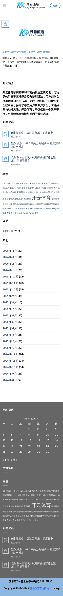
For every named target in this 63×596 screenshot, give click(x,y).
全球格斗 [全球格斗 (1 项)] (31, 192)
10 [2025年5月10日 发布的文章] (47, 434)
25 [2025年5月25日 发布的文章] (56, 446)
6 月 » (14, 459)
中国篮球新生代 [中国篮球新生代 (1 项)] (9, 188)
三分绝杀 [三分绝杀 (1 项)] (27, 183)
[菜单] (5, 6)
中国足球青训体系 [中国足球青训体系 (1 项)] (48, 188)
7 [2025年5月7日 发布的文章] (20, 434)
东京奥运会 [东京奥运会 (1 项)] (36, 183)
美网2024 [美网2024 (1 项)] (38, 208)
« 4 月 (6, 459)
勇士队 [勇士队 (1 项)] (38, 192)
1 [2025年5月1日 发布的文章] (29, 429)
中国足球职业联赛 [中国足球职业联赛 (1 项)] (33, 188)
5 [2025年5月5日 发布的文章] (3, 434)
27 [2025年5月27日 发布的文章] (12, 451)
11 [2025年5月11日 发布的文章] (56, 434)
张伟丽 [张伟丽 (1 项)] (54, 199)
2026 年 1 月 (10, 270)
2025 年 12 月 (10, 276)
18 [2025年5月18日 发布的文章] (56, 440)
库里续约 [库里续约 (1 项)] (27, 199)
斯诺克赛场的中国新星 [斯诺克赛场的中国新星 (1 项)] (33, 204)
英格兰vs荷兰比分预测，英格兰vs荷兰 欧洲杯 (26, 52)
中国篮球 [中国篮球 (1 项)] (55, 183)
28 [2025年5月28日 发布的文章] (20, 451)
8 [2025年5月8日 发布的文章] (29, 434)
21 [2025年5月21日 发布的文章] (20, 446)
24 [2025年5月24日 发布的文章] (47, 446)
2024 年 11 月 (10, 360)
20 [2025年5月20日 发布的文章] (12, 446)
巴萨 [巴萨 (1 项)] (21, 199)
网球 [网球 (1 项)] (32, 208)
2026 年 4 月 (10, 250)
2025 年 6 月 (10, 315)
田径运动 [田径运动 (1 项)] (21, 208)
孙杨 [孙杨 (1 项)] (17, 199)
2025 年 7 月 (10, 308)
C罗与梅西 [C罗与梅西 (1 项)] (7, 183)
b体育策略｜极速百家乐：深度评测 (32, 132)
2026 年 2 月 (10, 263)
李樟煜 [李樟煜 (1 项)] (46, 204)
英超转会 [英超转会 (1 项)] (55, 208)
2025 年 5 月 (10, 321)
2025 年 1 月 (10, 347)
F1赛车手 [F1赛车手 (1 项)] (15, 183)
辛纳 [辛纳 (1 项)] (14, 213)
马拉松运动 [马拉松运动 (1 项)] (33, 213)
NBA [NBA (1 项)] (22, 183)
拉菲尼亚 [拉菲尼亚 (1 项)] (12, 204)
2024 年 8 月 (10, 380)
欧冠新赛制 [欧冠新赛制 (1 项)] (54, 204)
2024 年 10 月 (10, 366)
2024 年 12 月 (10, 354)
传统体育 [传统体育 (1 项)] (12, 192)
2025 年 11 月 (10, 283)
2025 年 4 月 (10, 328)
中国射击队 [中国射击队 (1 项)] (46, 183)
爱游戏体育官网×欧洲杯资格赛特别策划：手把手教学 (33, 159)
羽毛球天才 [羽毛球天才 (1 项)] (47, 208)
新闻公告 (8, 231)
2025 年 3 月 (10, 334)
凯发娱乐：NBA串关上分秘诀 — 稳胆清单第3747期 (35, 145)
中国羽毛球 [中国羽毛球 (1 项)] (20, 188)
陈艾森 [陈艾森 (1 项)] (20, 213)
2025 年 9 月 (10, 295)
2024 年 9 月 (10, 373)
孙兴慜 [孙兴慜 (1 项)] (12, 199)
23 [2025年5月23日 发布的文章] (38, 446)
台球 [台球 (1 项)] (44, 192)
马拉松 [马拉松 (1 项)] (26, 213)
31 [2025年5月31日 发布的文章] (47, 451)
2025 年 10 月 (10, 289)
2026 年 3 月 (10, 257)
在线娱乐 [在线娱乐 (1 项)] (50, 192)
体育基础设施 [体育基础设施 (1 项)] (22, 192)
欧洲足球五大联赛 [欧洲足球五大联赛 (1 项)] (10, 208)
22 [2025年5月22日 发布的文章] (29, 446)
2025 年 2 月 (10, 341)
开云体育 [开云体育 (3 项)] (41, 198)
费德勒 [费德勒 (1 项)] (9, 213)
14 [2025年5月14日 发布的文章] (20, 440)
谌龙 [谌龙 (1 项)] (4, 213)
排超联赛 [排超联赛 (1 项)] (20, 204)
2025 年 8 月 (10, 302)
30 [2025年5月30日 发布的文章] (38, 451)
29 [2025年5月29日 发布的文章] (29, 451)
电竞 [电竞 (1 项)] (27, 208)
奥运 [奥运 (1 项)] (7, 199)
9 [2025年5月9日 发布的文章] (37, 434)
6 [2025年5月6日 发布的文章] (11, 434)
